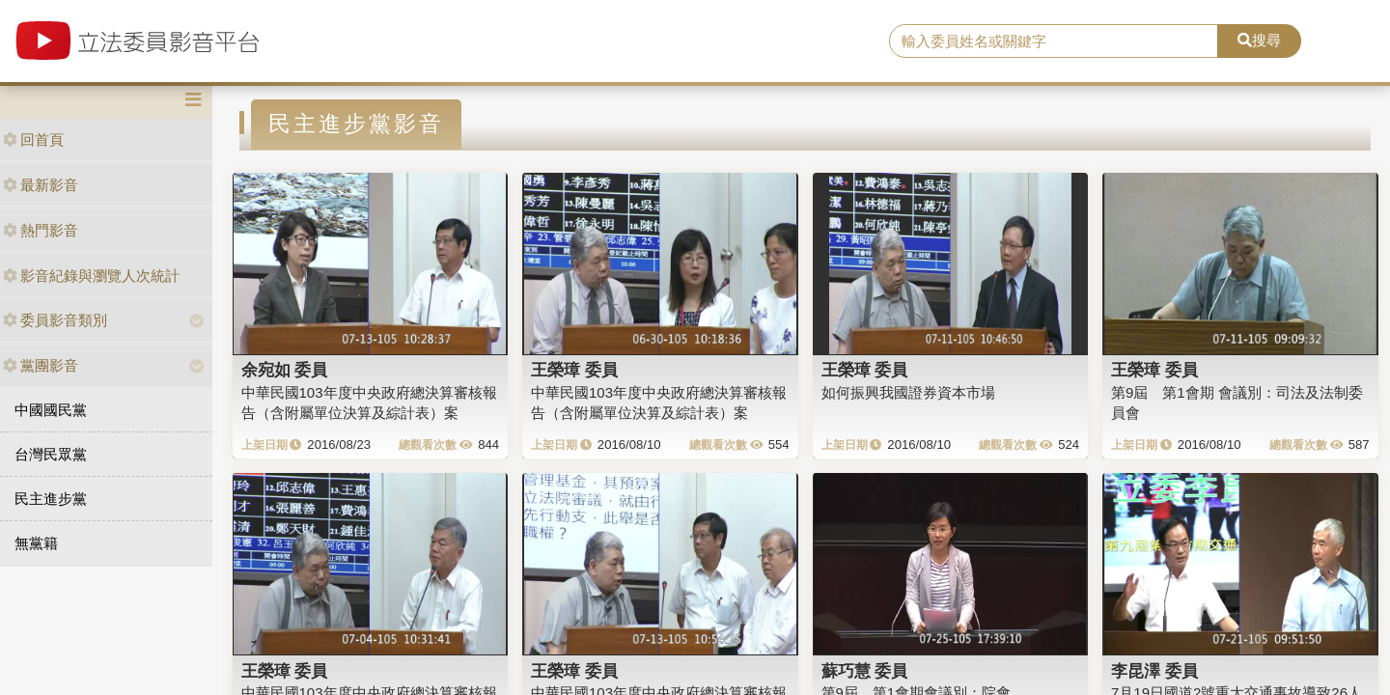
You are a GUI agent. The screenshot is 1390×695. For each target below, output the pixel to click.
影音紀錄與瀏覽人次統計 (91, 275)
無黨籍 (36, 543)
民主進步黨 (50, 498)
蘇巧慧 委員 (864, 671)
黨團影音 (40, 365)
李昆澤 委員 (1154, 671)
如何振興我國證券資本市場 (908, 392)
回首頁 (33, 139)
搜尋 (1259, 40)
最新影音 (40, 185)
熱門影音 (40, 230)
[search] (1053, 41)
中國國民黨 (50, 410)
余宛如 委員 (284, 369)
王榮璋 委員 (574, 369)
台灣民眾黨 (50, 454)
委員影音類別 (55, 320)
